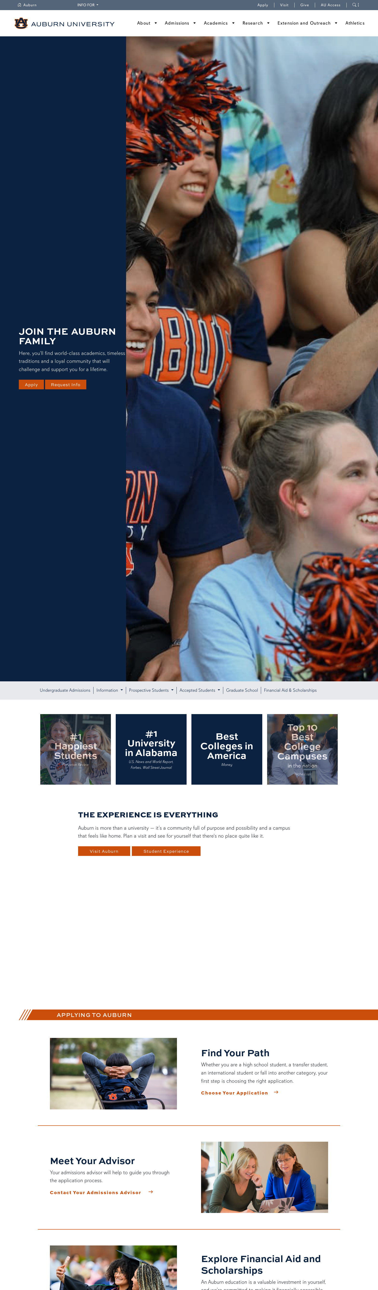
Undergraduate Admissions (65, 690)
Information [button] (107, 690)
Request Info (68, 384)
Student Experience (168, 851)
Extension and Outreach (304, 23)
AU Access (331, 5)
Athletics (355, 23)
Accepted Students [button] (198, 690)
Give (307, 5)
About (143, 23)
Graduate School (242, 690)
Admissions (177, 23)
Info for (86, 5)
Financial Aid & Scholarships (290, 690)
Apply (262, 5)
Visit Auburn (104, 851)
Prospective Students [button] (149, 690)
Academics (216, 23)
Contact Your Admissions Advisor (95, 1192)
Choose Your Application (234, 1092)
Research (253, 23)
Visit (284, 5)
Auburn (27, 5)
